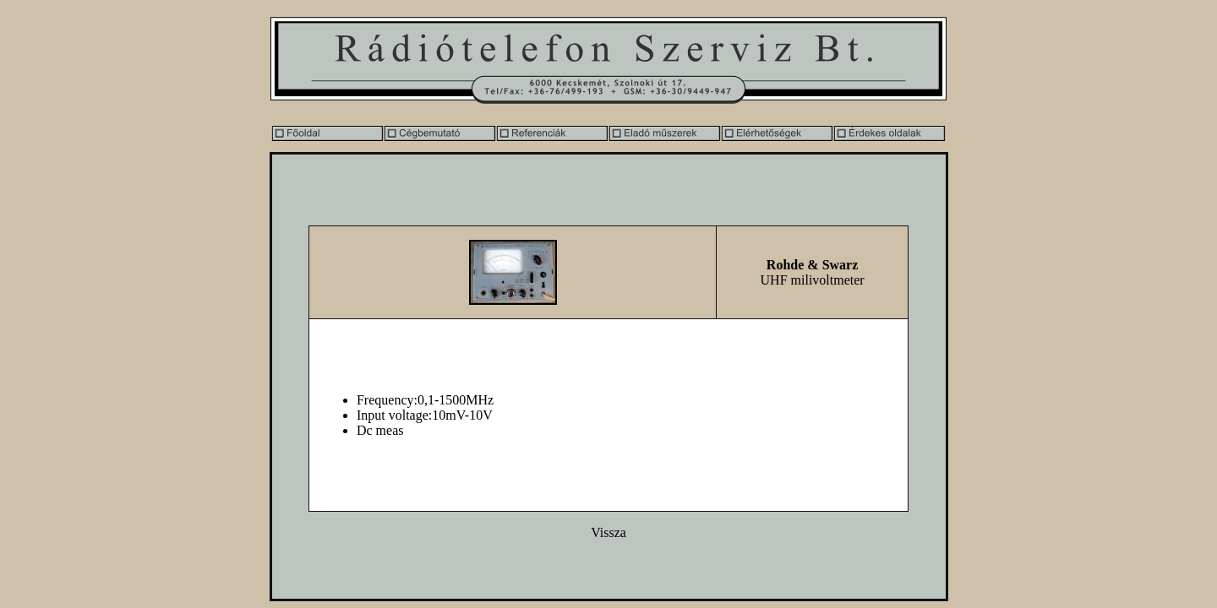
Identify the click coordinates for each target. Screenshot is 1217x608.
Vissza (608, 532)
